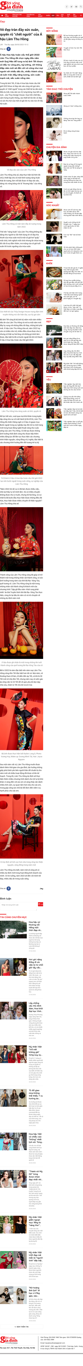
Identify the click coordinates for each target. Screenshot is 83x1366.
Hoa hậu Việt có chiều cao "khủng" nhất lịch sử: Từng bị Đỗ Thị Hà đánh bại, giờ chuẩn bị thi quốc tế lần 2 (35, 1143)
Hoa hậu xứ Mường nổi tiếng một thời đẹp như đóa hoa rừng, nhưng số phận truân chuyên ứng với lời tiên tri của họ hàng (73, 329)
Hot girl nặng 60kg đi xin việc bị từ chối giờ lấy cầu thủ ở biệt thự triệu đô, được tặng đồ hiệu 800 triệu (73, 341)
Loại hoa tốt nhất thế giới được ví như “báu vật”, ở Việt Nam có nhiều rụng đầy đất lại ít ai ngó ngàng (73, 308)
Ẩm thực (75, 15)
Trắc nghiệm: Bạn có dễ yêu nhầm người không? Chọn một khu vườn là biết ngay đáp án (73, 424)
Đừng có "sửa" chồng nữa (73, 106)
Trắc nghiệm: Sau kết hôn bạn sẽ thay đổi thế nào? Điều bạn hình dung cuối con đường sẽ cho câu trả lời (73, 387)
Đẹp (53, 15)
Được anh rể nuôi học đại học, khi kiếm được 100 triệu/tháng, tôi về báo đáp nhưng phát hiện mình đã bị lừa (73, 213)
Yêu (57, 15)
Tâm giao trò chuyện (17, 15)
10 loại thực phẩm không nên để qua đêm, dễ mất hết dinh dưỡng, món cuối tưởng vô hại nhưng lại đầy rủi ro (73, 283)
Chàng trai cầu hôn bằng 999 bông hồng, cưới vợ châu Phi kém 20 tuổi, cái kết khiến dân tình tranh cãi (73, 399)
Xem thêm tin (22, 1327)
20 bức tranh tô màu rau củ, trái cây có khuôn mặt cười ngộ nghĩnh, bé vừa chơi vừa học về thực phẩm (73, 63)
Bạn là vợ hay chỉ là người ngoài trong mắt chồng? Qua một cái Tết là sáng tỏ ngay (73, 167)
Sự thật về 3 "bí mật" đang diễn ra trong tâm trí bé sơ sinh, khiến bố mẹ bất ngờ (73, 75)
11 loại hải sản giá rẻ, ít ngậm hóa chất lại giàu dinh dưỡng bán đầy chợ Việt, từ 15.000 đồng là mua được (73, 270)
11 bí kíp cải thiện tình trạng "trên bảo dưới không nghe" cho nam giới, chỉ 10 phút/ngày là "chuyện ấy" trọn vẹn (73, 296)
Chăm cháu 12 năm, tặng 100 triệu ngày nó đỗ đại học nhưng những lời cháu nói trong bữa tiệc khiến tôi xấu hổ (73, 180)
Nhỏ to (68, 15)
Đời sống (7, 15)
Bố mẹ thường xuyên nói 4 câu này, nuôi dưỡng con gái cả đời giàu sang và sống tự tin (73, 38)
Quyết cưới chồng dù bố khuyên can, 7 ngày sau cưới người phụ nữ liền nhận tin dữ (72, 225)
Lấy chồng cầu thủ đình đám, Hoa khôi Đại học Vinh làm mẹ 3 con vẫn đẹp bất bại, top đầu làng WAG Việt (36, 1012)
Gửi (40, 904)
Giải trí (62, 15)
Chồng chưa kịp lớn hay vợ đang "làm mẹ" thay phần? (73, 119)
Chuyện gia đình (30, 15)
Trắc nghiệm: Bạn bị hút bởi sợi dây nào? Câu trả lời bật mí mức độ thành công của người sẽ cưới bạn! (73, 412)
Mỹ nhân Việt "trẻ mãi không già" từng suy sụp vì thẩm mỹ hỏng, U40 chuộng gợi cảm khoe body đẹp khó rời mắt (73, 367)
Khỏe (48, 15)
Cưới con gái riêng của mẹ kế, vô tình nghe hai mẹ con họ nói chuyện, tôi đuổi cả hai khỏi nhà (73, 192)
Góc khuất (40, 15)
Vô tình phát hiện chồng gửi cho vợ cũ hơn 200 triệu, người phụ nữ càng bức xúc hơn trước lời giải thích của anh (73, 251)
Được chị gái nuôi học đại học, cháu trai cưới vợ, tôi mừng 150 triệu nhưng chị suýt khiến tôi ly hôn (72, 154)
